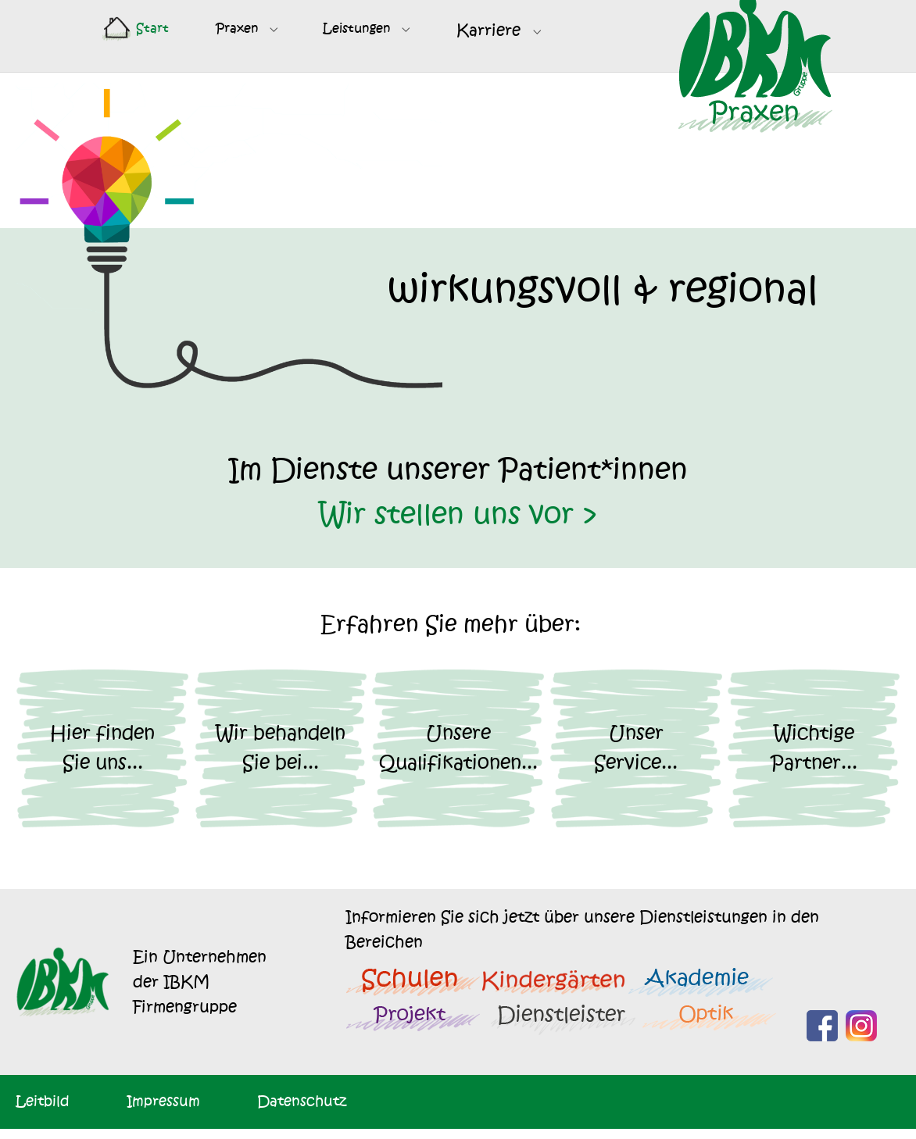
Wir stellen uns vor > (458, 525)
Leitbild (43, 1111)
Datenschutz (301, 1111)
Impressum (163, 1111)
